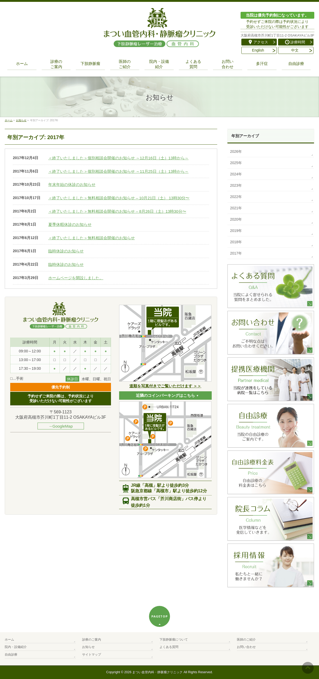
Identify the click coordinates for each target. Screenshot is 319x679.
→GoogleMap (61, 426)
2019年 (236, 231)
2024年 (236, 174)
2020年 (236, 219)
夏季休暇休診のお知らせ (70, 224)
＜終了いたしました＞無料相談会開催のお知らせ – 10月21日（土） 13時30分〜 (119, 198)
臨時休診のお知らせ (66, 251)
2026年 (236, 151)
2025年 (236, 163)
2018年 (236, 242)
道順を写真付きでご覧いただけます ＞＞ (165, 386)
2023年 (236, 185)
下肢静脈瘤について (174, 639)
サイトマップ (91, 654)
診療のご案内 (91, 639)
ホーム (9, 639)
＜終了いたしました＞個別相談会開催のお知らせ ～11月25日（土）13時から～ (118, 171)
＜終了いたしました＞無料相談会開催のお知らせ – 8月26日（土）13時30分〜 (117, 211)
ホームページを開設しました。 (75, 278)
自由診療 (11, 654)
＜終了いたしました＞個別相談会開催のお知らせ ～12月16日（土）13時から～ (118, 158)
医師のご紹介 (246, 639)
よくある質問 (169, 647)
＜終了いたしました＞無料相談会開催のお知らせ (91, 238)
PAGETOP (159, 616)
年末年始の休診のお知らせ (71, 184)
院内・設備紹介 (16, 647)
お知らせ (88, 647)
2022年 (236, 197)
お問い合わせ (246, 647)
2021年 (236, 208)
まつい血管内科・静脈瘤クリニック (157, 672)
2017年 (236, 253)
